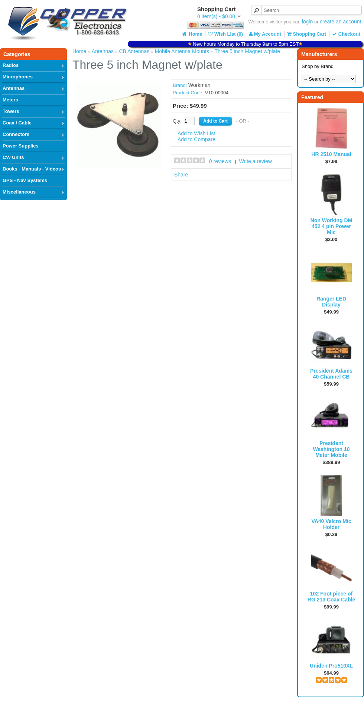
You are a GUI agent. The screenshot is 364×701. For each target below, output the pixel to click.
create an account (340, 22)
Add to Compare (196, 139)
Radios (11, 65)
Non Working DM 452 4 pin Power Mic (331, 226)
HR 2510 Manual (331, 154)
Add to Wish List (196, 133)
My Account (265, 34)
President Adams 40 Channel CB (331, 374)
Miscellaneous (19, 192)
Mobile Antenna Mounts (182, 51)
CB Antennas (134, 51)
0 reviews (220, 161)
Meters (10, 100)
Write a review (255, 161)
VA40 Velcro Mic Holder (331, 524)
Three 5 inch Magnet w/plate (247, 51)
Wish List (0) (225, 34)
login (307, 22)
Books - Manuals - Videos (32, 169)
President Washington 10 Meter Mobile (331, 449)
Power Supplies (21, 146)
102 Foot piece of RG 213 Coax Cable (331, 597)
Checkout (346, 34)
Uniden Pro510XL (331, 666)
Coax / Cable (17, 123)
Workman (199, 85)
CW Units (13, 157)
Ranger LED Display (331, 302)
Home (191, 34)
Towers (11, 111)
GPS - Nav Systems (25, 180)
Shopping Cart (306, 34)
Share (181, 175)
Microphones (18, 76)
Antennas (14, 88)
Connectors (16, 134)
